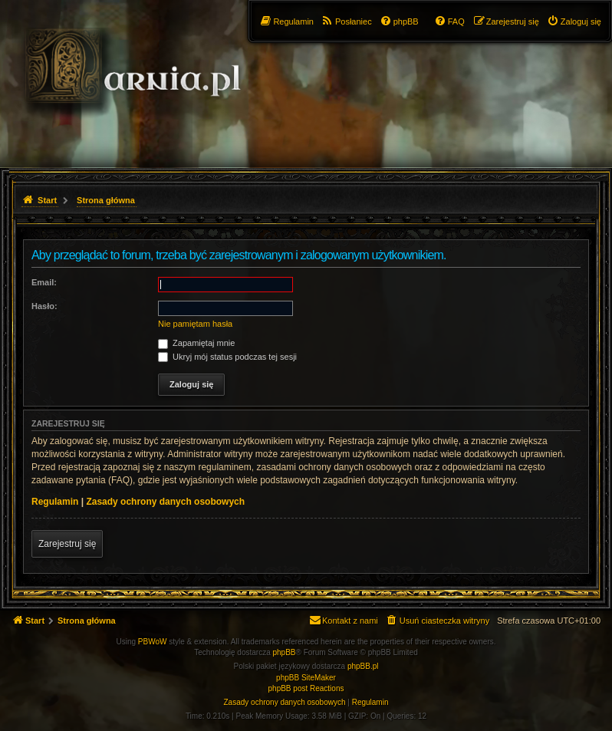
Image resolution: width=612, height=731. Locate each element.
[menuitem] (574, 21)
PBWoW (152, 641)
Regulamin (54, 501)
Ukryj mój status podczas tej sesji (227, 356)
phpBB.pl (363, 666)
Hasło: (44, 306)
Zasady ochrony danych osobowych (165, 501)
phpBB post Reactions (306, 688)
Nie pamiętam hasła (195, 323)
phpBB (284, 652)
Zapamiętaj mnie (196, 342)
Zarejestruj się (67, 543)
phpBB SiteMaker (306, 677)
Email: (44, 282)
